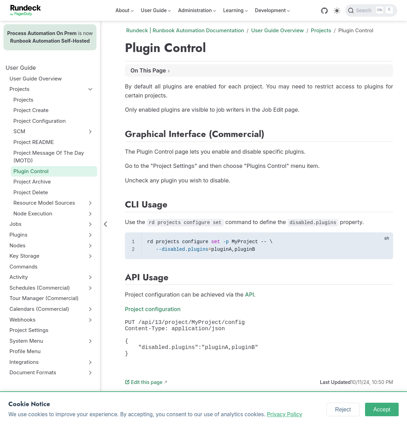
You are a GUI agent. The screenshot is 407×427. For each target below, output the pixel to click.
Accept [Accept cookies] (381, 409)
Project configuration (152, 309)
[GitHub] (324, 10)
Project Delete (31, 192)
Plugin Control (31, 171)
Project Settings (28, 330)
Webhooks (22, 319)
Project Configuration (40, 121)
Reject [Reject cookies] (343, 409)
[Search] (371, 10)
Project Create (31, 110)
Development (272, 11)
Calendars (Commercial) (39, 309)
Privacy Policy (284, 414)
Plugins (18, 234)
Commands (23, 266)
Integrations (24, 362)
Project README (34, 142)
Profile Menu (25, 351)
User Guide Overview (35, 78)
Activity (18, 277)
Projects (19, 89)
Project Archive (32, 181)
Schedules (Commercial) (39, 287)
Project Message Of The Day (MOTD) (49, 157)
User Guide (155, 11)
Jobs (15, 224)
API (249, 294)
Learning (235, 11)
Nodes (17, 245)
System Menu (26, 341)
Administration (197, 11)
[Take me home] (28, 10)
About (124, 11)
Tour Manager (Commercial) (43, 298)
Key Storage (24, 256)
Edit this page (143, 390)
